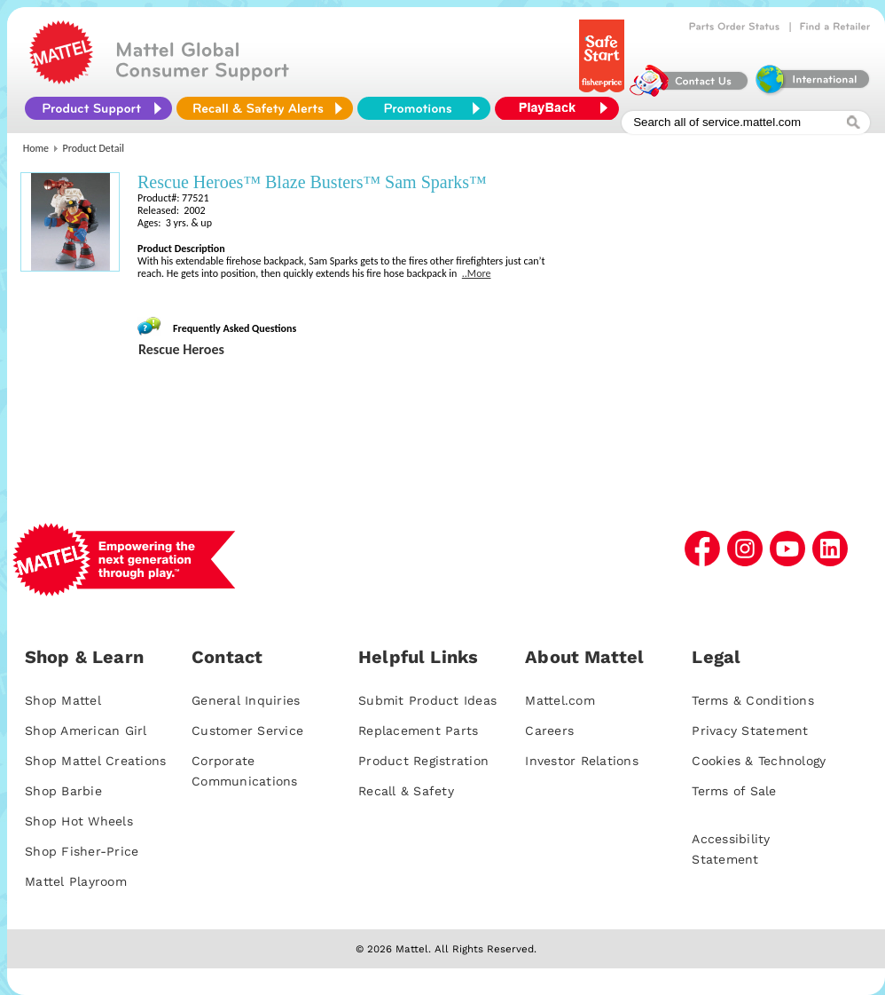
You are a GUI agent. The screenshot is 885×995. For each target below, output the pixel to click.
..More (476, 273)
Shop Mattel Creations (95, 761)
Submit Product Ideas (427, 700)
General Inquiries (246, 700)
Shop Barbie (63, 791)
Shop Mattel (63, 700)
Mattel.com (560, 700)
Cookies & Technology (759, 761)
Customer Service (247, 730)
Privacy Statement (750, 730)
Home (36, 148)
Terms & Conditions (753, 700)
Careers (549, 730)
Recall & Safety (406, 791)
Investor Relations (581, 761)
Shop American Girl (86, 730)
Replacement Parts (418, 730)
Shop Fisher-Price (81, 851)
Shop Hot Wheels (79, 821)
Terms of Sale (734, 791)
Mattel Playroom (76, 881)
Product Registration (423, 761)
